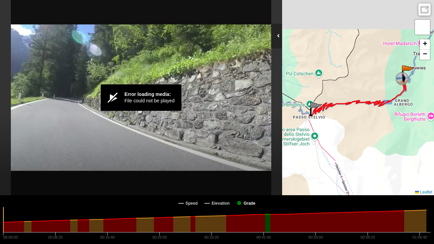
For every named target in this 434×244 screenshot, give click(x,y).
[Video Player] (141, 97)
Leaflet (423, 192)
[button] (407, 72)
